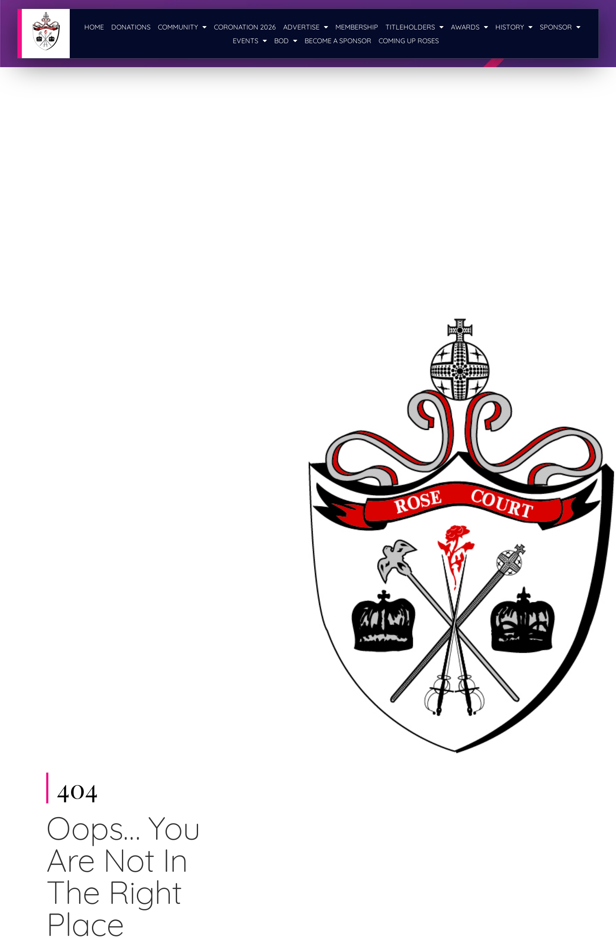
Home (94, 27)
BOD (285, 40)
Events (250, 40)
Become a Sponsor (338, 40)
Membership (356, 27)
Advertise (305, 27)
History (514, 27)
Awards (469, 27)
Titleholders (414, 27)
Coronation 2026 (245, 27)
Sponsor (560, 27)
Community (182, 27)
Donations (131, 27)
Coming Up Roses (409, 40)
